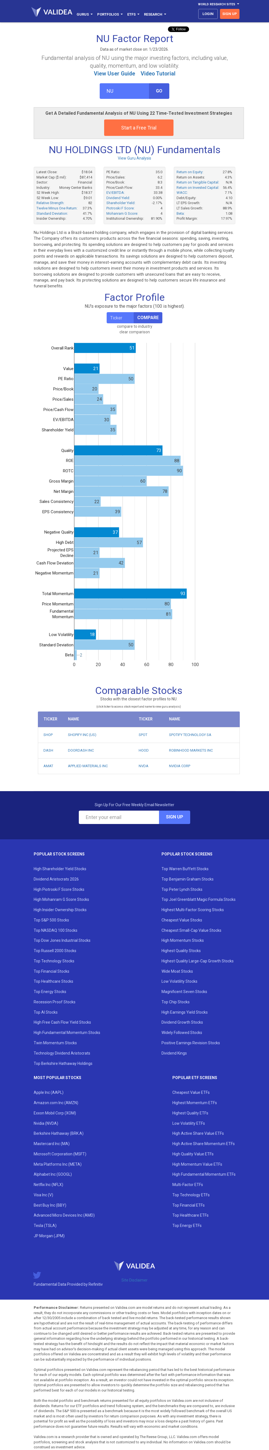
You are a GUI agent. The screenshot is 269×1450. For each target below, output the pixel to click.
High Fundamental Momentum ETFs (204, 1174)
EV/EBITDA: (115, 192)
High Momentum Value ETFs (197, 1164)
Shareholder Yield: (120, 203)
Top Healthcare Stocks (53, 981)
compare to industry (134, 326)
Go (159, 91)
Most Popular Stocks (57, 1077)
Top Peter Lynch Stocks (182, 889)
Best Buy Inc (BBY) (50, 1205)
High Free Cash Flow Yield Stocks (62, 1022)
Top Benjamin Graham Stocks (188, 879)
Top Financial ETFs (188, 1205)
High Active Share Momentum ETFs (203, 1143)
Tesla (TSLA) (45, 1225)
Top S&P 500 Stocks (51, 920)
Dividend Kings (174, 1053)
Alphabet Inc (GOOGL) (53, 1174)
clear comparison (134, 332)
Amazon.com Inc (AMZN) (56, 1103)
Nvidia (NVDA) (46, 1123)
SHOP (48, 735)
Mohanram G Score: (122, 213)
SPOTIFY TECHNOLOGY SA (190, 735)
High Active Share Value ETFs (198, 1133)
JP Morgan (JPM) (49, 1236)
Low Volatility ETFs (188, 1123)
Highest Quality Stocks (181, 950)
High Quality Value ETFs (193, 1154)
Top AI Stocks (46, 1012)
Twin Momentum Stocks (55, 1043)
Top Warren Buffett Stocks (185, 869)
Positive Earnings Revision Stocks (191, 1043)
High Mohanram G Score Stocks (61, 899)
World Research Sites (218, 4)
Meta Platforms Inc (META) (58, 1164)
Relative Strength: (50, 203)
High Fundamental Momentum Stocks (67, 1032)
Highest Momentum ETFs (194, 1103)
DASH (48, 750)
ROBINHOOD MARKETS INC (191, 750)
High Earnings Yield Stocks (185, 1012)
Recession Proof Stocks (54, 1002)
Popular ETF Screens (194, 1077)
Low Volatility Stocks (179, 981)
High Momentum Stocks (183, 940)
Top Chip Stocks (176, 1002)
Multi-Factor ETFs (187, 1184)
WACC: (182, 192)
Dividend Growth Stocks (182, 1022)
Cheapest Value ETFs (191, 1092)
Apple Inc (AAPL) (48, 1092)
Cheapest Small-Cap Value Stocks (191, 930)
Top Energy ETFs (187, 1225)
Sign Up (174, 817)
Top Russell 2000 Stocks (55, 950)
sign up (229, 14)
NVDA (143, 766)
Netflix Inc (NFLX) (48, 1184)
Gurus (85, 14)
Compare (148, 317)
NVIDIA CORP (179, 766)
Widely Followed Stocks (182, 1032)
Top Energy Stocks (50, 991)
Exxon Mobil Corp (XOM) (55, 1113)
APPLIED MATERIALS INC (88, 766)
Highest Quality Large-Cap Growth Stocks (198, 961)
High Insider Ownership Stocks (60, 910)
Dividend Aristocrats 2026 (56, 879)
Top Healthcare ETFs (190, 1215)
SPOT (143, 735)
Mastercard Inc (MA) (52, 1143)
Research (155, 14)
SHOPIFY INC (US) (82, 735)
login (208, 14)
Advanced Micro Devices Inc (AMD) (64, 1215)
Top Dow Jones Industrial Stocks (62, 940)
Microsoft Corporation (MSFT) (60, 1154)
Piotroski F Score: (120, 208)
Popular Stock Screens (59, 854)
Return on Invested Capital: (198, 187)
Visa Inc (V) (43, 1195)
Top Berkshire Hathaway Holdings (63, 1063)
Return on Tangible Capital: (198, 182)
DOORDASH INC (81, 750)
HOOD (144, 750)
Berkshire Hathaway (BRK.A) (59, 1133)
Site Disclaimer (134, 1280)
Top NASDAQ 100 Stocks (55, 930)
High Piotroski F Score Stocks (59, 889)
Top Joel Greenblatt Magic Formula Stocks (199, 899)
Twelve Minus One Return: (56, 208)
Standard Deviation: (52, 213)
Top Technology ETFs (191, 1195)
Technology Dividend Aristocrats (62, 1053)
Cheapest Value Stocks (182, 920)
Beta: (181, 213)
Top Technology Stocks (54, 961)
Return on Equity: (190, 172)
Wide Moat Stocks (177, 971)
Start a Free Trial (138, 128)
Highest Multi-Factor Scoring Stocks (193, 910)
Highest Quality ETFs (190, 1113)
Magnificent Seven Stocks (184, 991)
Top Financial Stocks (51, 971)
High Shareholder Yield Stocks (60, 869)
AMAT (48, 766)
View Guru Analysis (134, 158)
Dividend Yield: (118, 198)
